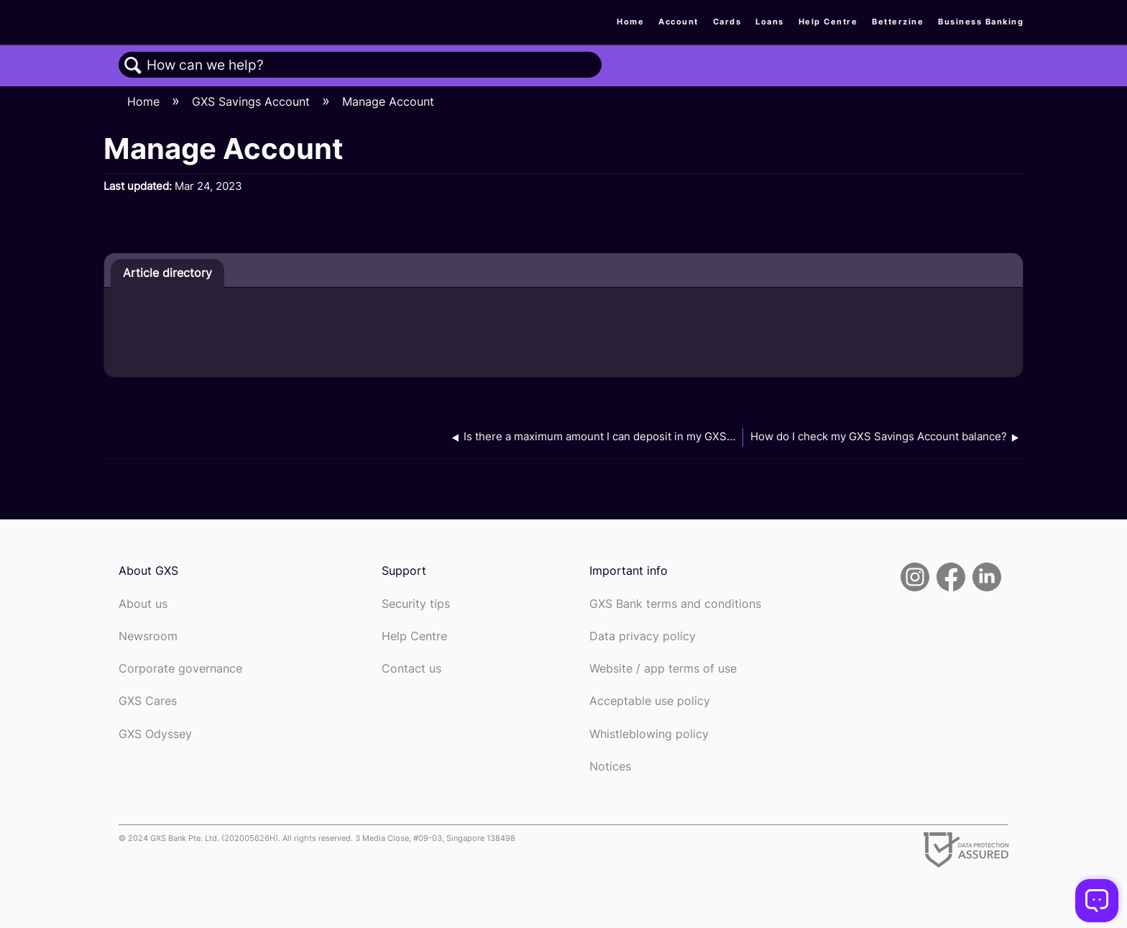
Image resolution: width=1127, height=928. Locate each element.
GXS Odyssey (155, 734)
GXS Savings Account (252, 101)
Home (630, 22)
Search (133, 65)
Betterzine (898, 22)
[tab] (167, 273)
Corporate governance (180, 668)
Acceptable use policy (649, 701)
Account (678, 22)
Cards (727, 22)
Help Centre (828, 22)
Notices (610, 766)
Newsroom (148, 636)
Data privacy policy (642, 636)
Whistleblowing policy (649, 734)
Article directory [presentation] (167, 272)
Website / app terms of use (663, 668)
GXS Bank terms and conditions (675, 604)
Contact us (411, 668)
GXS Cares (148, 701)
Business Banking (981, 22)
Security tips (416, 604)
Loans (769, 22)
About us (143, 604)
